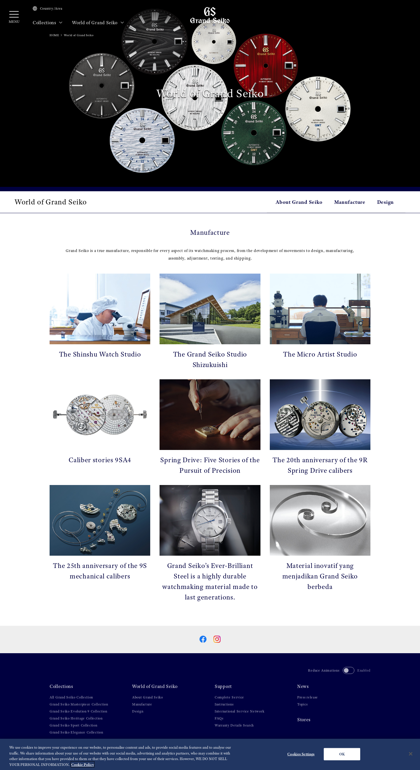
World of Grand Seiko (98, 23)
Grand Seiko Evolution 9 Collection (78, 711)
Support (223, 686)
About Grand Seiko (299, 202)
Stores (303, 720)
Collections (48, 23)
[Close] (410, 756)
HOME (54, 35)
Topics (302, 704)
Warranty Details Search (234, 725)
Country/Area (47, 8)
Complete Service (229, 697)
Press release (307, 697)
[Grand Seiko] (210, 15)
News (303, 686)
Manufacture (349, 202)
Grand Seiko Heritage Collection (76, 718)
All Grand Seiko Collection (71, 697)
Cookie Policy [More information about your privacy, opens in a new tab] (82, 766)
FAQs (219, 718)
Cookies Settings (300, 756)
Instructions (224, 704)
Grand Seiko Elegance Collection (76, 732)
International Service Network (239, 711)
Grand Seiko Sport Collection (73, 725)
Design (385, 202)
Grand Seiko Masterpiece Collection (79, 704)
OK (342, 756)
